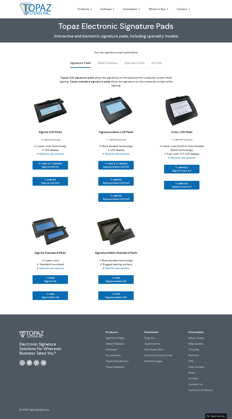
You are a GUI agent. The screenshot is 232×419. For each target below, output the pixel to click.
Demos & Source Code (158, 355)
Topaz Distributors (117, 361)
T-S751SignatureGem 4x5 (116, 296)
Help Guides (195, 343)
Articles (193, 378)
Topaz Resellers (115, 367)
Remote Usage (153, 361)
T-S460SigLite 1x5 (50, 279)
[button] (85, 9)
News (191, 372)
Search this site (217, 416)
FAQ (190, 361)
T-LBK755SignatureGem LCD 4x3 (116, 181)
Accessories (113, 355)
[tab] (80, 63)
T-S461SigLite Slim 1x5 (50, 296)
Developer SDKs (154, 349)
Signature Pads (115, 338)
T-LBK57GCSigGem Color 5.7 (182, 185)
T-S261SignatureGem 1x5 (116, 279)
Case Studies (196, 367)
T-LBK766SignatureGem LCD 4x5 (116, 197)
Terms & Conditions (200, 390)
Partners (193, 355)
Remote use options (51, 154)
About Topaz (196, 338)
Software (111, 349)
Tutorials (193, 349)
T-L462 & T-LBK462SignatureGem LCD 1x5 (116, 165)
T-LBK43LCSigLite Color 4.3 (181, 169)
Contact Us (195, 384)
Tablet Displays (115, 343)
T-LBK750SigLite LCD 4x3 (50, 181)
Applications (152, 343)
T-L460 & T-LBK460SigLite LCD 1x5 (50, 165)
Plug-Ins (150, 338)
